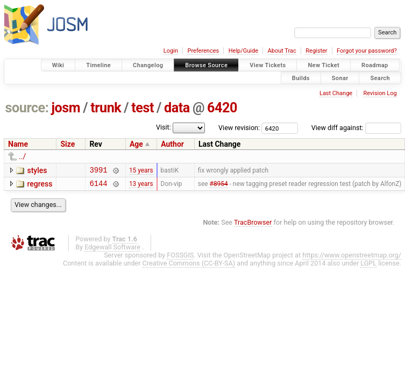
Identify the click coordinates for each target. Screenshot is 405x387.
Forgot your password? (367, 50)
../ (22, 156)
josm (65, 108)
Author (172, 144)
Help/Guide (243, 50)
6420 (222, 108)
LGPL (368, 266)
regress (39, 185)
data (177, 108)
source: (27, 108)
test (142, 108)
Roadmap (374, 65)
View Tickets (268, 65)
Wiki (58, 65)
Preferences (203, 50)
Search (380, 77)
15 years (141, 171)
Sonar (340, 77)
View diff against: (356, 128)
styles (37, 170)
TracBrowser (253, 225)
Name (18, 144)
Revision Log (379, 93)
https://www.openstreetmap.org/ (351, 258)
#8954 (219, 186)
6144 (98, 186)
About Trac (282, 50)
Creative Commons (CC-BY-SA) (189, 266)
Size (67, 144)
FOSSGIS (180, 258)
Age (136, 144)
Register (316, 50)
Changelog (148, 65)
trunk (105, 108)
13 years (141, 186)
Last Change (335, 93)
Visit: (163, 127)
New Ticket (323, 65)
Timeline (98, 65)
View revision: (239, 128)
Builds (301, 77)
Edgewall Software (112, 250)
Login (171, 50)
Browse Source (206, 65)
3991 (98, 171)
